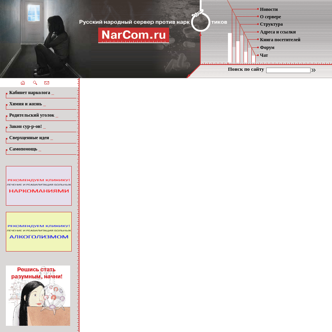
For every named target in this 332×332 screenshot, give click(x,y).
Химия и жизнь (25, 104)
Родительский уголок (32, 115)
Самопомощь (23, 149)
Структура (271, 24)
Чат (264, 55)
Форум (267, 47)
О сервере (270, 16)
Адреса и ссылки (278, 32)
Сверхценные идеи (29, 137)
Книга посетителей (280, 39)
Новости (269, 9)
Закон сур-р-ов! (25, 126)
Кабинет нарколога (29, 92)
